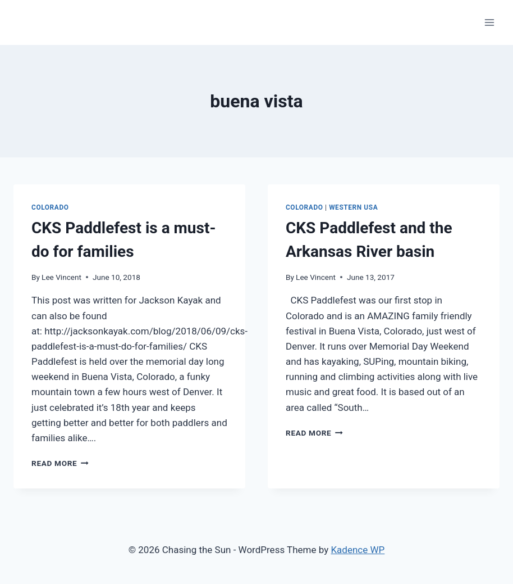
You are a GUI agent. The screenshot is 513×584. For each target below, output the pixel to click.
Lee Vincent (61, 277)
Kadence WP (357, 549)
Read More (60, 463)
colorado (50, 207)
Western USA (353, 207)
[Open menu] (489, 22)
